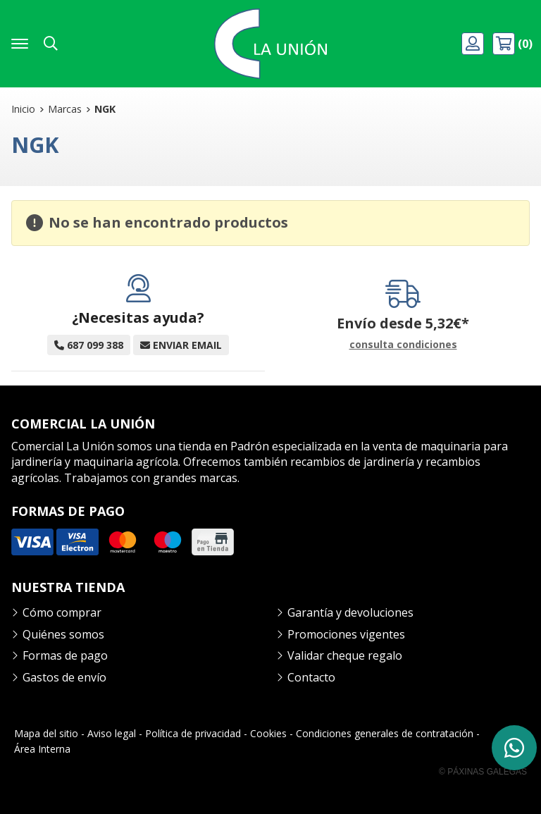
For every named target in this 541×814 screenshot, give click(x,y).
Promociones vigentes (346, 634)
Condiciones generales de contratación (384, 733)
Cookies (268, 733)
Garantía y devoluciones (350, 612)
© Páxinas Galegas (483, 772)
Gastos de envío (64, 677)
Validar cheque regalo (344, 655)
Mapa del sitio (46, 733)
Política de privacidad (193, 733)
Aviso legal (111, 733)
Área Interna (42, 749)
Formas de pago (65, 655)
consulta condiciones (403, 345)
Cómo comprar (62, 612)
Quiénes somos (63, 634)
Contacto (311, 677)
